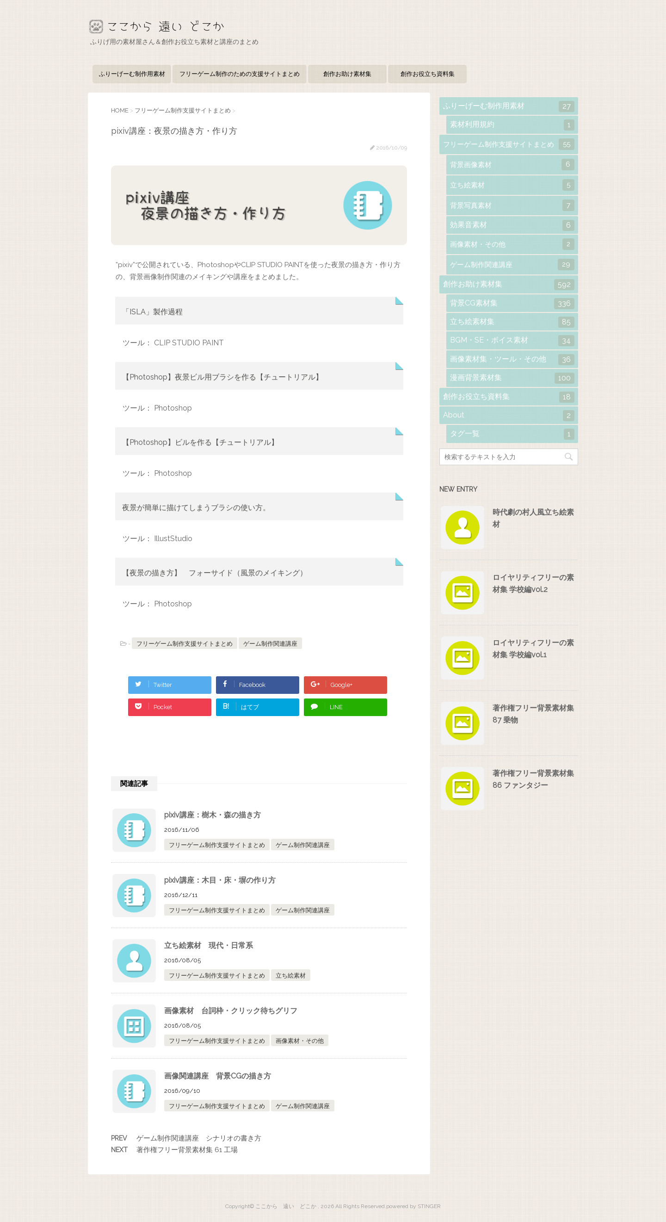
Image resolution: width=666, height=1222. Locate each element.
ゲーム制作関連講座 (270, 643)
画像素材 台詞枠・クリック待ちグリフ (230, 1010)
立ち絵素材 (291, 975)
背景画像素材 (512, 164)
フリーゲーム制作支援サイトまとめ (184, 643)
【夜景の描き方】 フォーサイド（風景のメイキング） (214, 572)
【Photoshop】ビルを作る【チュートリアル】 (200, 442)
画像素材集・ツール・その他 (512, 359)
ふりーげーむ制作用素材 (132, 73)
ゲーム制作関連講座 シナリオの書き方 (198, 1138)
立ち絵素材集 (512, 322)
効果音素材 (512, 225)
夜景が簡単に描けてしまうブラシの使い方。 (196, 507)
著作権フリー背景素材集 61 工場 (187, 1150)
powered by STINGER (413, 1206)
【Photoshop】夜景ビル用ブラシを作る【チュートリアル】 (222, 377)
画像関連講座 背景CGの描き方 (217, 1076)
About (508, 415)
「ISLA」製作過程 (152, 311)
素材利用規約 (512, 125)
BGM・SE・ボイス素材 (512, 340)
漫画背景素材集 (512, 378)
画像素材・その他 (300, 1040)
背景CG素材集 (512, 303)
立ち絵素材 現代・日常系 (208, 945)
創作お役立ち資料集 (428, 73)
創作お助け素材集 (347, 73)
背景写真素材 (512, 205)
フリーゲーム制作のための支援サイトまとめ (239, 73)
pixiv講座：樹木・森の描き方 (212, 815)
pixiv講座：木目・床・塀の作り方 (220, 880)
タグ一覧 (512, 434)
